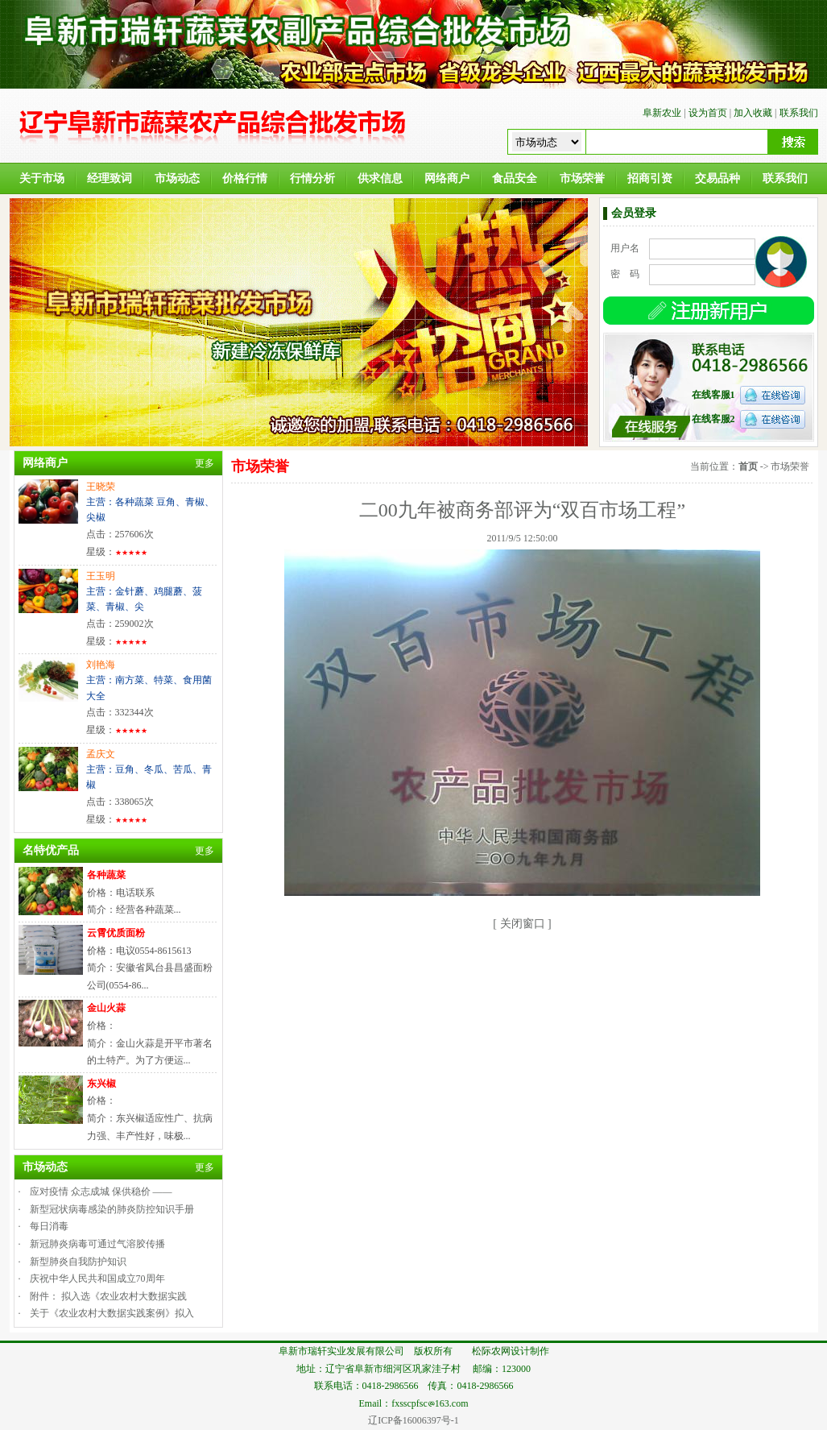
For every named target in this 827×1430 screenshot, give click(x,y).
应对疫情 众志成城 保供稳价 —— (101, 1191)
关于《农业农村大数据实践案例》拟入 (112, 1313)
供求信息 (380, 178)
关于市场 (41, 178)
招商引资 (649, 178)
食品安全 (514, 178)
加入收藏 (753, 112)
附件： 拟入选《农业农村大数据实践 (108, 1296)
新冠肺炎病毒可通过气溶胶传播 (97, 1244)
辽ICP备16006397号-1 (413, 1420)
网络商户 (446, 178)
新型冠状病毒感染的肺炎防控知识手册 (112, 1209)
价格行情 (244, 178)
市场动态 (177, 178)
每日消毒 (49, 1226)
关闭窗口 (522, 924)
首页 (748, 466)
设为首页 (707, 112)
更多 (204, 463)
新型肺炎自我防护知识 (78, 1261)
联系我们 (798, 112)
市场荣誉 (582, 178)
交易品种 (717, 178)
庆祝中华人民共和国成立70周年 (97, 1278)
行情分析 (312, 178)
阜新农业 (662, 112)
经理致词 (109, 178)
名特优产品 (51, 850)
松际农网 (491, 1351)
